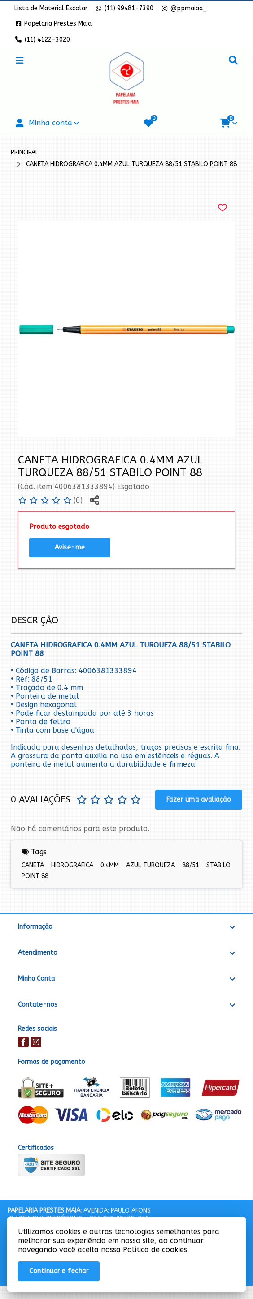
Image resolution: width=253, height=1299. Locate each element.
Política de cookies (155, 1249)
